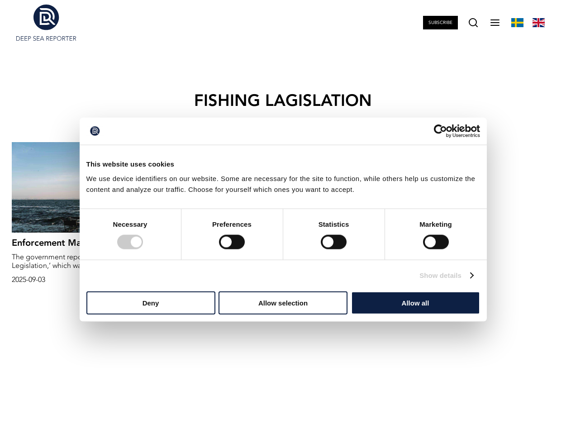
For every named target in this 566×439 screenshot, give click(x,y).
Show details (440, 275)
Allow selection (283, 302)
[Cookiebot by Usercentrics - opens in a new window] (440, 131)
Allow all (415, 302)
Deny (151, 302)
